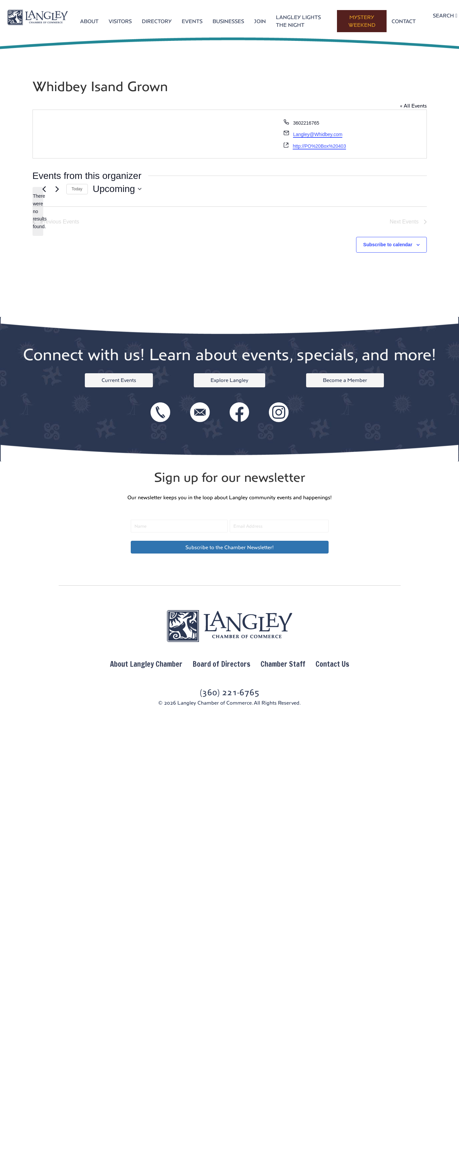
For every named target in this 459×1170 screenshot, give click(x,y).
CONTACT (404, 21)
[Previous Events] (44, 189)
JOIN (260, 21)
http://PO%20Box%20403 (319, 146)
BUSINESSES (228, 21)
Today (77, 189)
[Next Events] (57, 189)
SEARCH (445, 15)
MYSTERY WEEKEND (362, 21)
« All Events (413, 106)
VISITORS (120, 21)
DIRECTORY (157, 21)
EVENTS (192, 21)
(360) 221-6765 (230, 692)
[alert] (38, 211)
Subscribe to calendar (387, 244)
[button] (230, 547)
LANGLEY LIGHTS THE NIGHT (298, 21)
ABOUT (89, 21)
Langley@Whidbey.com (317, 134)
